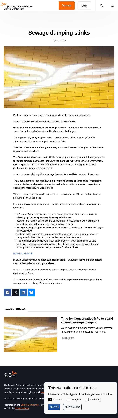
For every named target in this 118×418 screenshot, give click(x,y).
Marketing (95, 399)
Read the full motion (23, 253)
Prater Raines (22, 408)
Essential (58, 399)
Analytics (76, 399)
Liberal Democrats (30, 405)
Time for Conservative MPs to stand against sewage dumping (87, 320)
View (59, 334)
